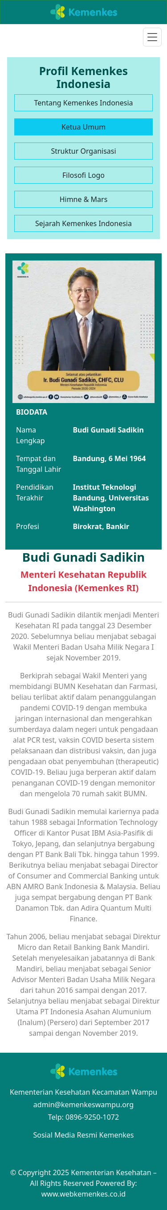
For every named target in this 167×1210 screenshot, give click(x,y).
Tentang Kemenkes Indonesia (83, 103)
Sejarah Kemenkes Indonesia (83, 223)
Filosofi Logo (83, 175)
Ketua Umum (83, 127)
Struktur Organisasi (83, 151)
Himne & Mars (84, 199)
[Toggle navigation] (152, 37)
